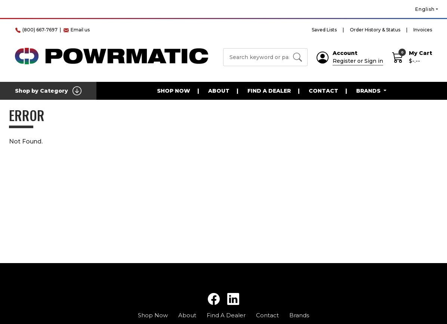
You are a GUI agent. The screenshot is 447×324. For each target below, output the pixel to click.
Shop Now (173, 90)
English (425, 9)
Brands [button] (369, 90)
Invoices (422, 30)
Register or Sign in (358, 61)
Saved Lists (324, 30)
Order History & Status (375, 30)
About (218, 90)
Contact (323, 90)
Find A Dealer (269, 90)
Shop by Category (48, 90)
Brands (299, 315)
